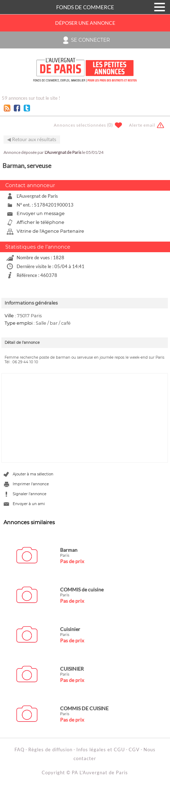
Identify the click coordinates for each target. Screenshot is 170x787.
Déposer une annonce (85, 23)
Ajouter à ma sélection (33, 474)
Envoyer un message (41, 213)
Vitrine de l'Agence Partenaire (50, 231)
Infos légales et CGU (100, 749)
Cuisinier (70, 629)
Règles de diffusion (50, 749)
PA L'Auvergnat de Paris (100, 772)
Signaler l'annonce (29, 494)
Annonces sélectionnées (80, 125)
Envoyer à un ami (29, 504)
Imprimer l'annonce (31, 484)
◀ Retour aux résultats (31, 139)
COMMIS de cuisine (82, 589)
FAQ (19, 749)
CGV (134, 749)
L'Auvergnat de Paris (63, 152)
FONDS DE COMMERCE (85, 7)
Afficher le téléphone (40, 222)
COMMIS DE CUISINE (84, 708)
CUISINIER (72, 669)
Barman (68, 550)
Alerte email (142, 125)
